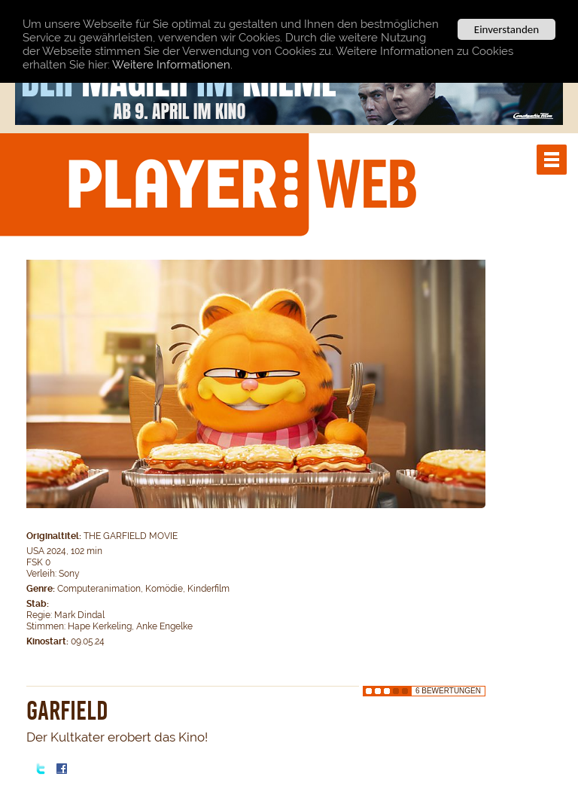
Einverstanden (506, 29)
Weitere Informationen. (172, 64)
